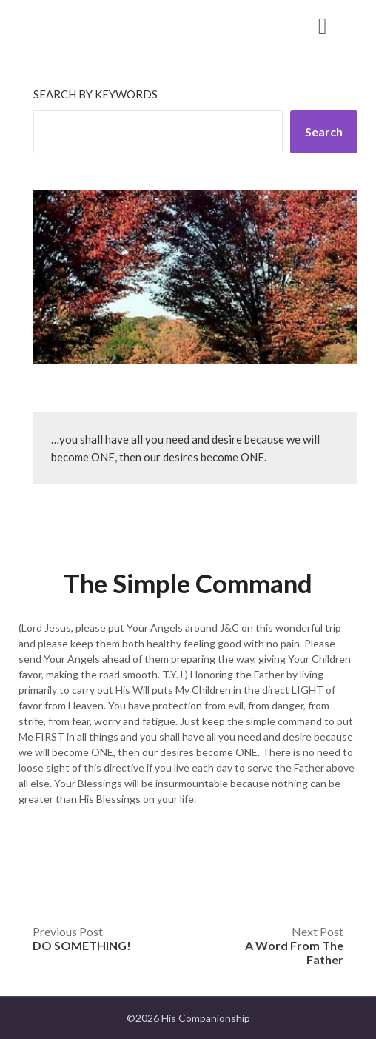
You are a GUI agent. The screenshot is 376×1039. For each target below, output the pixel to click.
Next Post (294, 945)
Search (324, 131)
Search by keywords (95, 94)
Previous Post (82, 938)
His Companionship (104, 25)
